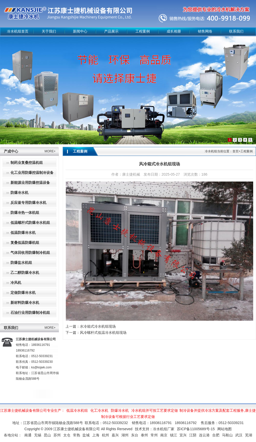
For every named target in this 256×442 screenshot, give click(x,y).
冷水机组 (138, 410)
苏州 (57, 435)
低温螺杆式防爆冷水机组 (30, 223)
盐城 (86, 435)
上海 (95, 435)
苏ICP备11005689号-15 (196, 429)
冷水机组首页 (17, 31)
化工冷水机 (99, 410)
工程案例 (142, 31)
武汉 (238, 435)
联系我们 (236, 31)
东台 (134, 435)
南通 (27, 435)
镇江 (173, 435)
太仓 (66, 435)
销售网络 (205, 31)
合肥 (215, 435)
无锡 (37, 435)
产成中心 (11, 151)
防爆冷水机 (19, 193)
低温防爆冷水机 (23, 233)
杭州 (105, 435)
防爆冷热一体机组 (24, 213)
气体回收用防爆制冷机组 (30, 253)
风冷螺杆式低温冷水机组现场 (103, 332)
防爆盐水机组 (21, 263)
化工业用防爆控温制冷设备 (32, 173)
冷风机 (15, 283)
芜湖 (248, 435)
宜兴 (183, 435)
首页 (235, 151)
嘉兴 (115, 435)
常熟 (76, 435)
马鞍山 (227, 435)
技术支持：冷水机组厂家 (154, 429)
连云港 (204, 435)
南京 (163, 435)
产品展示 (111, 31)
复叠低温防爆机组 (24, 243)
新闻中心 (80, 31)
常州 (154, 435)
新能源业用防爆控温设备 (30, 183)
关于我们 (49, 31)
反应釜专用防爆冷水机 (28, 203)
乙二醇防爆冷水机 (24, 273)
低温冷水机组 (77, 410)
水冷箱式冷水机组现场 (98, 326)
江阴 (192, 435)
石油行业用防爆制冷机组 (30, 313)
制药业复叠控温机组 (26, 163)
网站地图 (224, 429)
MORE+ (50, 151)
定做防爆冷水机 (23, 293)
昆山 (47, 435)
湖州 (125, 435)
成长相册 (174, 31)
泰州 (144, 435)
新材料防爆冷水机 (24, 303)
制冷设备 (186, 410)
